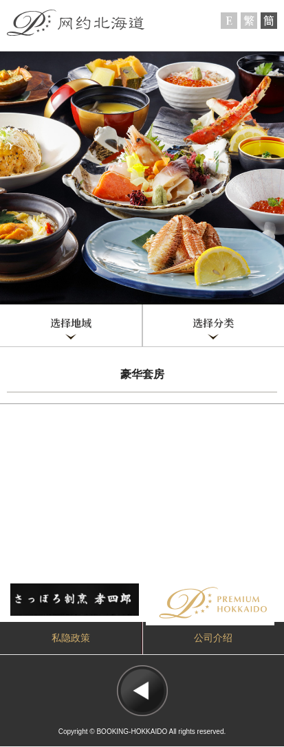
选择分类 (213, 323)
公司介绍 (213, 638)
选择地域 (70, 323)
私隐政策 (71, 638)
